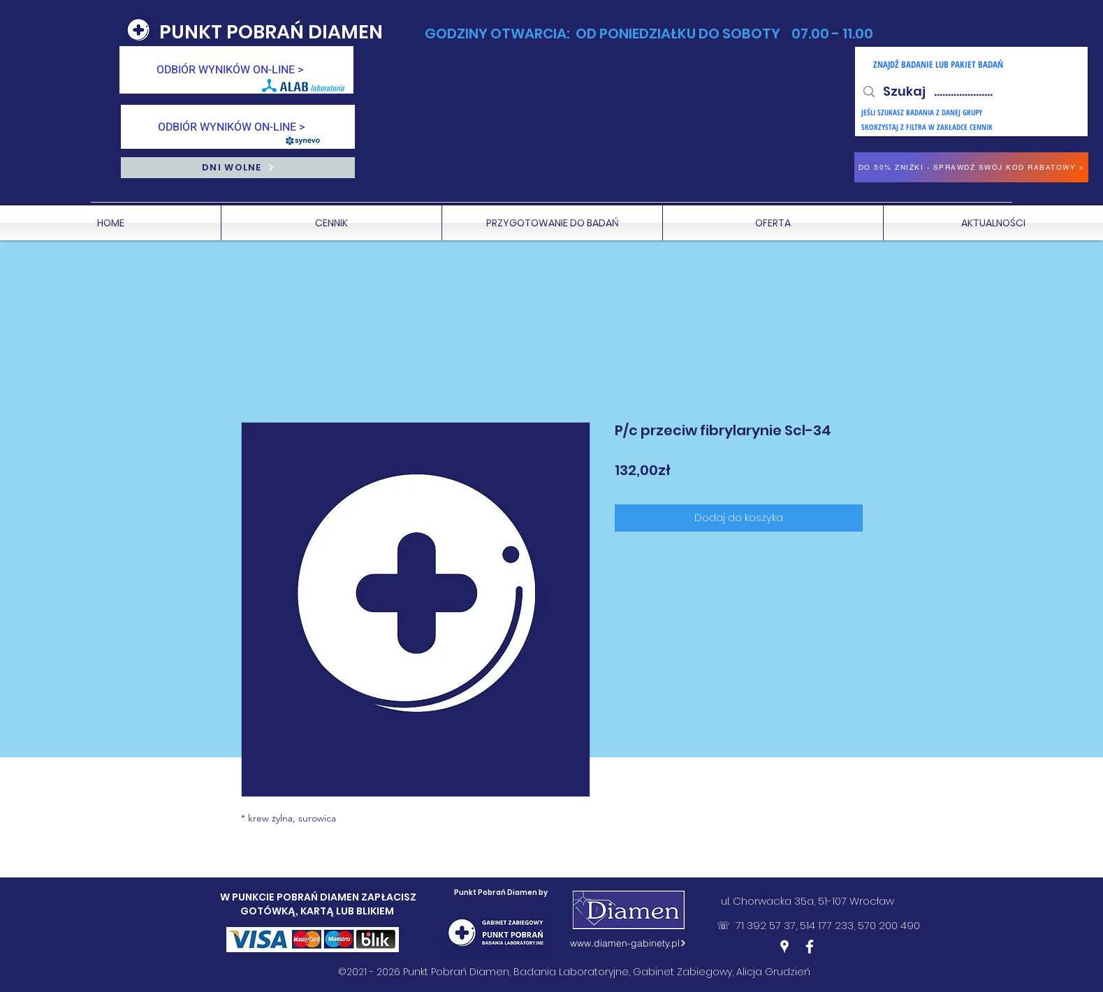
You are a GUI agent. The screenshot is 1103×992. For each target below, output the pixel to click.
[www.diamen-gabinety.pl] (629, 943)
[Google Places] (784, 947)
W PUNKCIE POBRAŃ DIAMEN (290, 897)
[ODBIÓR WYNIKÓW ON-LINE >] (236, 70)
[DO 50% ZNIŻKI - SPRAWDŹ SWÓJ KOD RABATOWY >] (971, 167)
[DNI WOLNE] (238, 167)
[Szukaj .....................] (970, 91)
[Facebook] (810, 947)
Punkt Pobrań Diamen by (501, 892)
